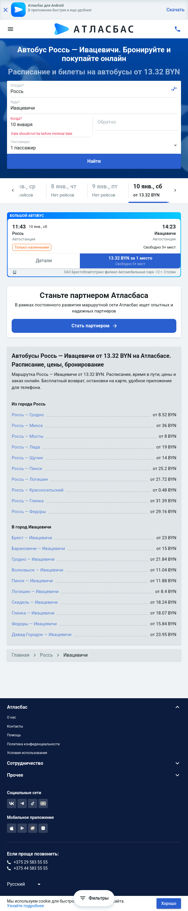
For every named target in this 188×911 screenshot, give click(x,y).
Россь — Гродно (28, 414)
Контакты (15, 726)
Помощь (14, 735)
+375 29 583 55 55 (31, 862)
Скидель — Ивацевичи (35, 602)
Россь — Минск (27, 425)
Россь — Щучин (27, 457)
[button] (25, 190)
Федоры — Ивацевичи (34, 623)
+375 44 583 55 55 (31, 868)
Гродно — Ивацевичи (33, 559)
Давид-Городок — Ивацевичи (41, 634)
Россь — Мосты (27, 436)
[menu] (10, 29)
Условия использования (27, 753)
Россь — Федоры (29, 511)
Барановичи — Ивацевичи (38, 548)
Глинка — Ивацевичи (33, 613)
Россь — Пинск (27, 468)
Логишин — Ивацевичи (35, 591)
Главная (20, 655)
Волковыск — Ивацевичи (37, 570)
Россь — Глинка (28, 500)
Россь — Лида (26, 447)
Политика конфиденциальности (33, 744)
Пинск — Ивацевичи (32, 580)
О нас (11, 717)
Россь (46, 655)
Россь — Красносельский (38, 490)
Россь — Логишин (30, 479)
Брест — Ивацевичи (32, 537)
